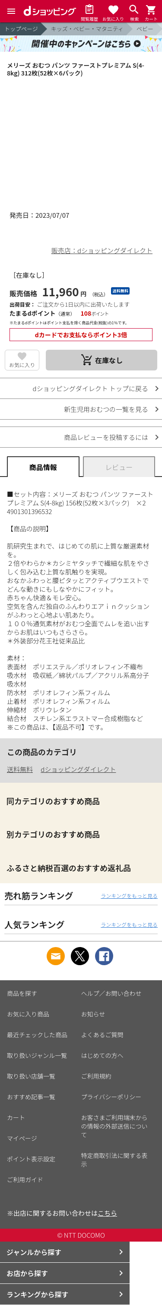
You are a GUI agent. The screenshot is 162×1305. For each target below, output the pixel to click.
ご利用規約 (96, 1076)
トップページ (21, 29)
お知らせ (93, 1014)
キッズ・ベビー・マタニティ (87, 29)
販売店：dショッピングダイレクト (101, 250)
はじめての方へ (102, 1055)
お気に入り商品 (28, 1014)
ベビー (145, 29)
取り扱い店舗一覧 (31, 1076)
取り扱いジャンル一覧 (37, 1055)
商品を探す (22, 993)
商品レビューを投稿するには (106, 437)
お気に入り (22, 364)
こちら (107, 1212)
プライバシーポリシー (111, 1096)
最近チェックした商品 (37, 1034)
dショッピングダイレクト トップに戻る (90, 388)
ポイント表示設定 (31, 1158)
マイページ (22, 1138)
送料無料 (20, 769)
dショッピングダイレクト (78, 769)
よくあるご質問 (102, 1034)
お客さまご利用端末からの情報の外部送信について (114, 1126)
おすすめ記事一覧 (31, 1096)
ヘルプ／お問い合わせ (111, 993)
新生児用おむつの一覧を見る (106, 409)
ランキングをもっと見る (129, 895)
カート (16, 1117)
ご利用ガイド (25, 1179)
